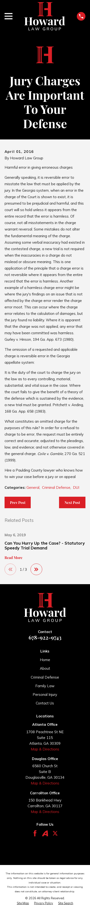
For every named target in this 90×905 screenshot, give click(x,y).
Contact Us (45, 703)
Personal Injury (45, 694)
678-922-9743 (45, 637)
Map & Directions (45, 749)
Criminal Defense (56, 487)
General (32, 487)
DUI (76, 487)
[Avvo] (45, 833)
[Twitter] (55, 833)
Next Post (72, 502)
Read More (14, 558)
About (45, 668)
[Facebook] (35, 833)
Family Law (44, 686)
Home (45, 659)
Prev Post (17, 502)
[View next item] (36, 569)
